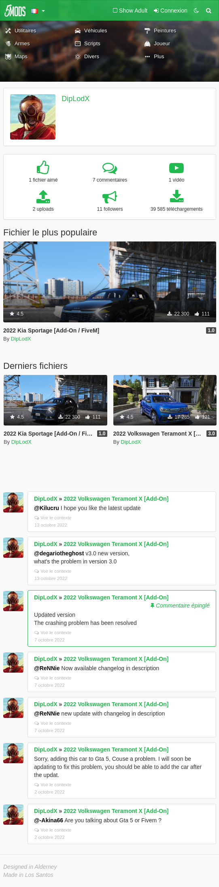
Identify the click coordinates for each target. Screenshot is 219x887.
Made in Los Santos (28, 875)
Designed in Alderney (30, 867)
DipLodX (75, 99)
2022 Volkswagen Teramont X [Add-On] (116, 498)
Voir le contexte (53, 517)
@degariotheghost (59, 553)
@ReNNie (47, 668)
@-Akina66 (48, 820)
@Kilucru (46, 508)
